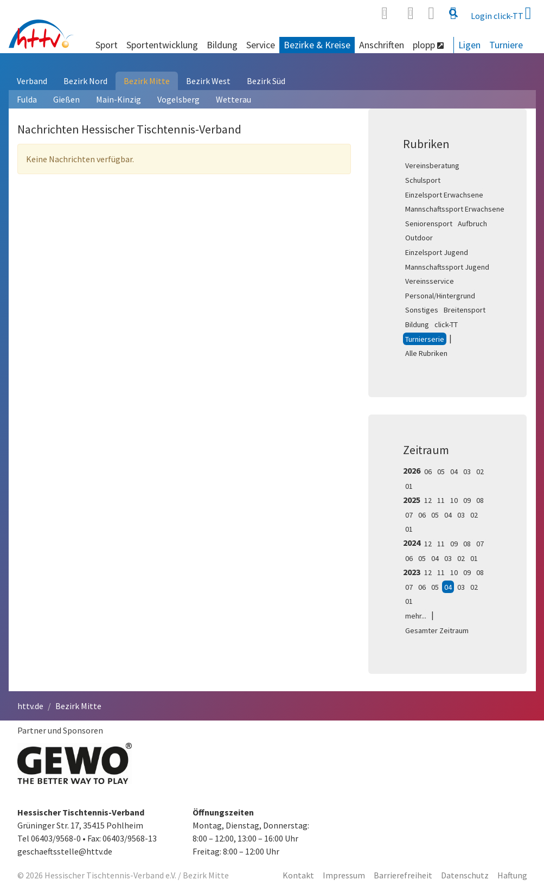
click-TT (446, 324)
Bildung (417, 324)
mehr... (415, 616)
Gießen (66, 99)
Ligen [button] (469, 45)
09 (467, 500)
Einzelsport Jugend (436, 252)
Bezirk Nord (85, 80)
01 (409, 486)
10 (454, 500)
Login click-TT (501, 13)
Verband (32, 80)
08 (480, 500)
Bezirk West (208, 80)
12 (428, 500)
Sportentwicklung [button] (162, 45)
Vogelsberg (178, 99)
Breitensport (464, 310)
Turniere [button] (506, 45)
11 (441, 500)
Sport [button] (106, 45)
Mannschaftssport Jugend (447, 267)
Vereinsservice (429, 281)
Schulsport (422, 180)
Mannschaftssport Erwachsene (454, 209)
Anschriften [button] (381, 45)
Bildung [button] (222, 45)
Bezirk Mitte (147, 80)
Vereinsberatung (432, 165)
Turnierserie (424, 339)
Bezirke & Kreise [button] (317, 45)
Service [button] (260, 45)
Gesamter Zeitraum (437, 630)
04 (454, 471)
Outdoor (419, 238)
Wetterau (233, 99)
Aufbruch (472, 223)
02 (480, 471)
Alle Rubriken (426, 353)
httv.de (30, 705)
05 (441, 471)
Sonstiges (421, 310)
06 (428, 471)
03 (467, 471)
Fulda (27, 99)
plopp (428, 45)
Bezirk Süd (266, 80)
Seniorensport (428, 223)
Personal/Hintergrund (440, 296)
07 (409, 515)
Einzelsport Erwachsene (444, 195)
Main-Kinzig (118, 99)
